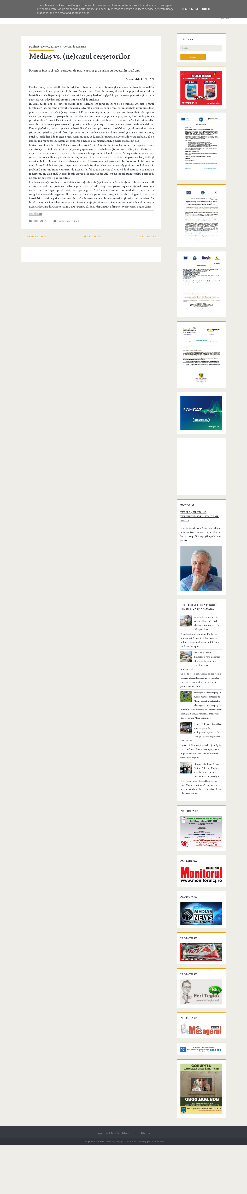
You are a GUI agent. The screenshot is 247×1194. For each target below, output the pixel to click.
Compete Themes (104, 1190)
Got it (206, 9)
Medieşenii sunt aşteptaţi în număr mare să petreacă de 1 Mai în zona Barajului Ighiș (207, 732)
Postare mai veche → (152, 232)
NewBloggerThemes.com (150, 1190)
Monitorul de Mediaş (136, 1182)
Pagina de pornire (91, 232)
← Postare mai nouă (31, 232)
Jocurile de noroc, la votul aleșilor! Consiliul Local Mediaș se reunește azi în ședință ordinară (207, 665)
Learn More (190, 9)
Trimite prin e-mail (63, 216)
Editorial (38, 217)
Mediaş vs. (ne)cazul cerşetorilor (77, 56)
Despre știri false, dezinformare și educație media (197, 558)
